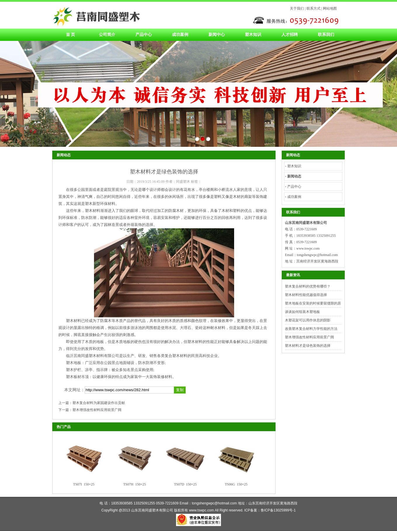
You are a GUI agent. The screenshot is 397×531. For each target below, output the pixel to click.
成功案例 (180, 34)
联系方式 (314, 8)
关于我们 (297, 8)
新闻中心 (216, 34)
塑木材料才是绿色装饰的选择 (307, 346)
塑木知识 (253, 34)
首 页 (70, 34)
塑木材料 (96, 15)
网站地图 (330, 8)
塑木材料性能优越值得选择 (306, 295)
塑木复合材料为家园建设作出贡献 (98, 403)
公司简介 (107, 34)
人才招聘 (289, 34)
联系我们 (326, 34)
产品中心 (143, 34)
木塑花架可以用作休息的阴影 (307, 320)
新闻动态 (294, 176)
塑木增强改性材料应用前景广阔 (96, 410)
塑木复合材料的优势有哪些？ (307, 286)
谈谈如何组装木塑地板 (302, 312)
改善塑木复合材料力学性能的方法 (311, 329)
